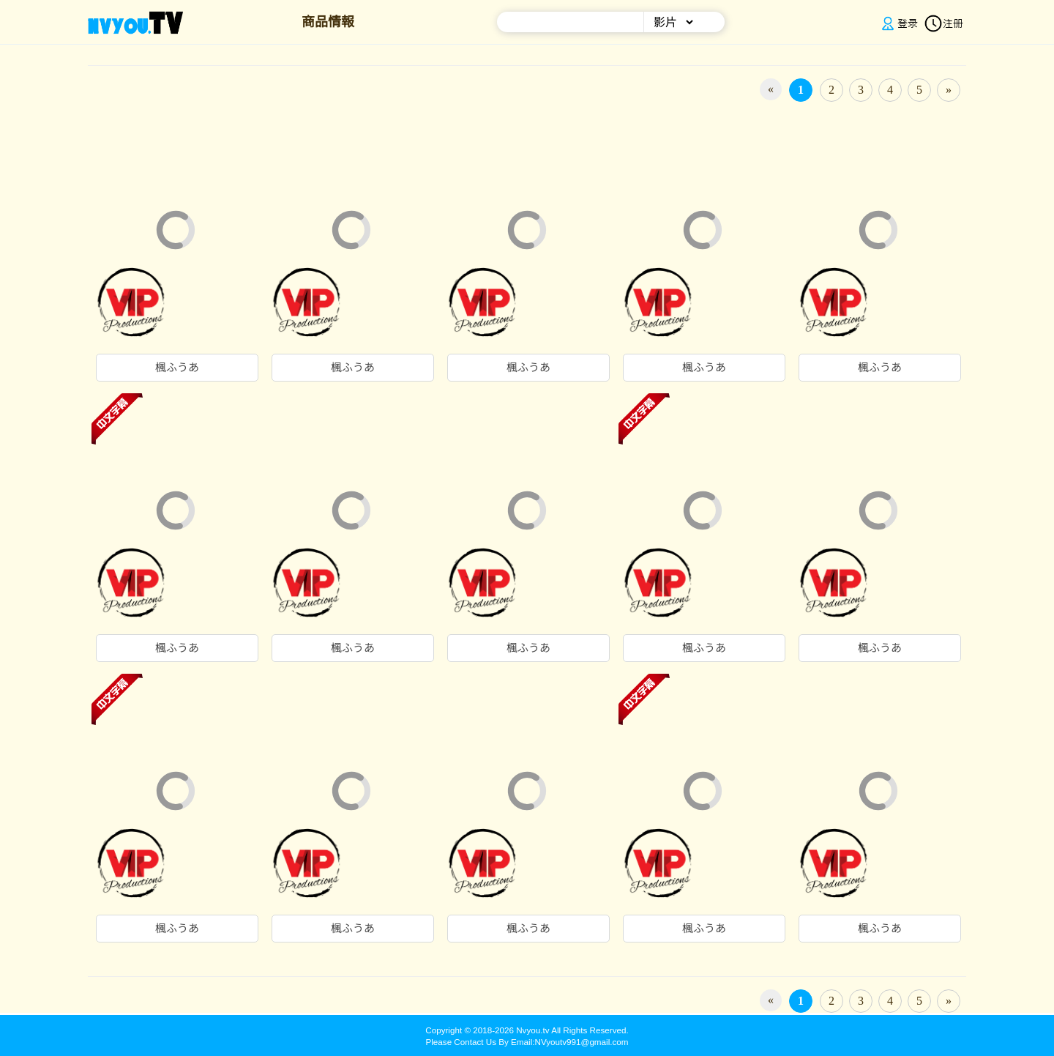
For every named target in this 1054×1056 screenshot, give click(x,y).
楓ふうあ (177, 367)
